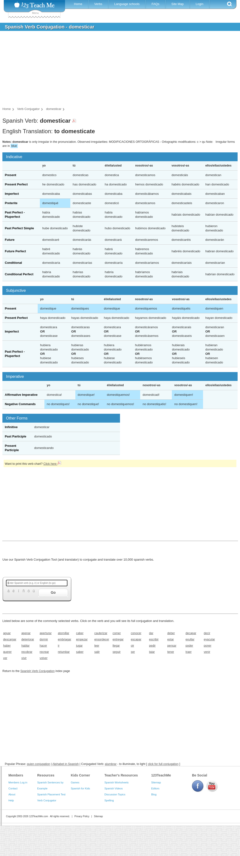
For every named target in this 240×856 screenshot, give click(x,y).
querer (7, 652)
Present (10, 175)
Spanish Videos (113, 788)
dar (151, 633)
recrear (44, 652)
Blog (153, 794)
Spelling (109, 800)
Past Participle (15, 436)
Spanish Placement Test (51, 794)
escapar (136, 639)
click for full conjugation (163, 764)
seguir (117, 652)
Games (75, 782)
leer (96, 645)
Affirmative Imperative (21, 394)
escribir (154, 639)
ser (133, 652)
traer (189, 652)
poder (189, 645)
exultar (190, 639)
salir (97, 652)
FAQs (155, 4)
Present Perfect (16, 184)
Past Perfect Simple (19, 228)
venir (207, 652)
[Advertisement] (116, 70)
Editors (155, 788)
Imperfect (12, 193)
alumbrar (111, 764)
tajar (152, 652)
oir (132, 645)
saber (80, 652)
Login (199, 4)
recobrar (26, 652)
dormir (44, 639)
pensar (171, 645)
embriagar (64, 639)
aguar (7, 633)
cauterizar (100, 633)
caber (80, 633)
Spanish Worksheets (116, 782)
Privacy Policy (81, 816)
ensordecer (101, 639)
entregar (118, 639)
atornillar (63, 633)
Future (9, 239)
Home (78, 4)
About (11, 794)
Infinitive (11, 427)
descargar (9, 639)
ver (5, 658)
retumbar (64, 652)
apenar (25, 633)
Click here (52, 463)
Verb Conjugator (46, 800)
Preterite (11, 203)
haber (7, 645)
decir (207, 633)
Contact (13, 788)
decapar (191, 633)
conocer (136, 633)
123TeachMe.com (38, 816)
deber (171, 633)
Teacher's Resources (121, 775)
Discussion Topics (114, 794)
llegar (116, 645)
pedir (152, 645)
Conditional (13, 262)
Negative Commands (20, 404)
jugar (79, 645)
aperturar (46, 633)
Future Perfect (15, 251)
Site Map (177, 4)
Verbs (98, 4)
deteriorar (27, 639)
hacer (43, 645)
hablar (25, 645)
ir (59, 645)
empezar (82, 639)
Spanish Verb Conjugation (37, 671)
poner (207, 645)
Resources (45, 775)
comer (117, 633)
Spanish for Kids (80, 788)
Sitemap (156, 782)
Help (11, 800)
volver (44, 658)
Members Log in (17, 782)
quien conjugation (38, 764)
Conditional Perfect (19, 274)
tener (170, 652)
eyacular (209, 639)
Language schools (127, 4)
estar (170, 639)
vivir (24, 658)
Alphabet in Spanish (65, 764)
